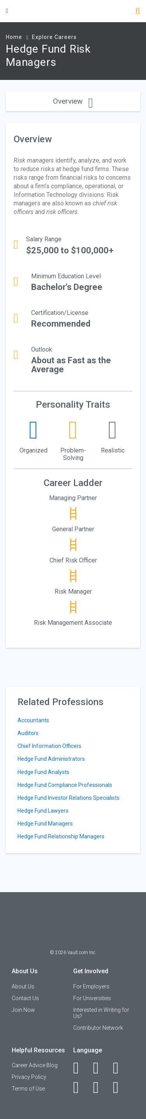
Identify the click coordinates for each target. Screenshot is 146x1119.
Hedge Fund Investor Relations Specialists (69, 798)
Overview (73, 101)
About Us (23, 986)
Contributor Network (98, 1028)
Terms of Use (28, 1088)
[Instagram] (80, 1087)
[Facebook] (80, 1068)
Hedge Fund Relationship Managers (61, 836)
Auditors (28, 733)
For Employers (91, 986)
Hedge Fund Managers (45, 823)
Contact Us (25, 998)
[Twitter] (120, 1068)
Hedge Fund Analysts (43, 772)
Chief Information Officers (49, 746)
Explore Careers (54, 37)
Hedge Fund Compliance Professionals (65, 785)
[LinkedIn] (100, 1068)
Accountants (33, 720)
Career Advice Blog (35, 1065)
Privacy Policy (29, 1077)
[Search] (137, 12)
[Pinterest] (100, 1087)
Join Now (23, 1010)
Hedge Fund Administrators (51, 759)
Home (14, 37)
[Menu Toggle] (7, 10)
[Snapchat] (120, 1087)
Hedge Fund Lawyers (43, 811)
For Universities (92, 998)
